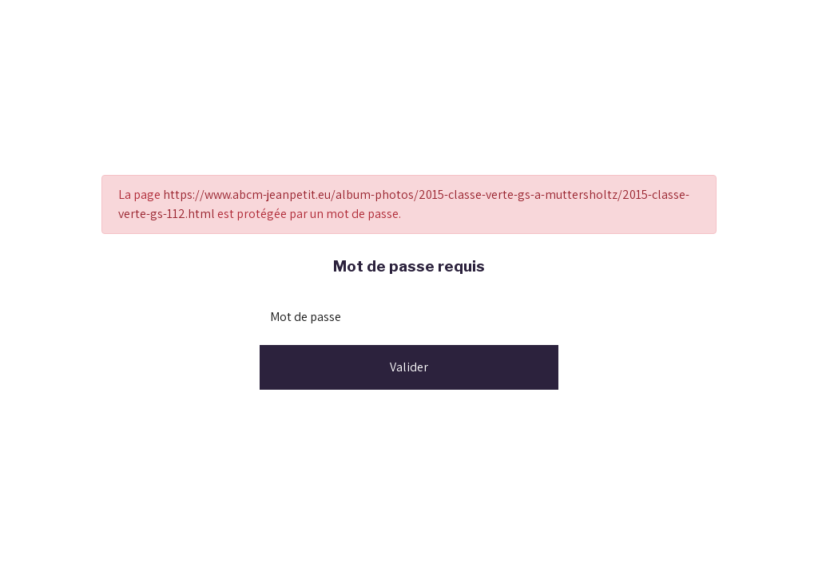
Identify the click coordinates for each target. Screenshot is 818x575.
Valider (409, 367)
